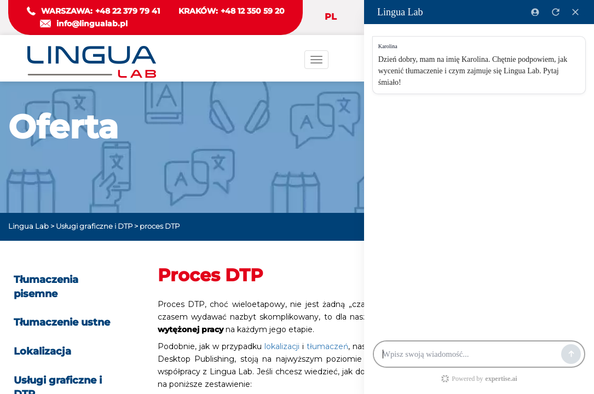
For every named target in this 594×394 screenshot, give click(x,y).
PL (331, 16)
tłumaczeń (327, 346)
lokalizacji (283, 346)
